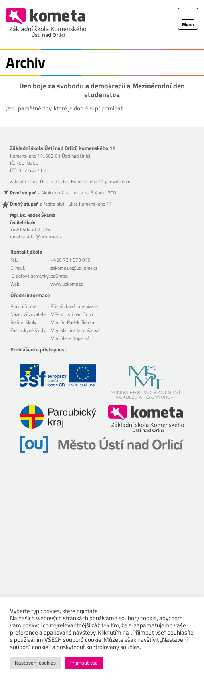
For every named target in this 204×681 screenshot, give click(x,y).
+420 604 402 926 (30, 229)
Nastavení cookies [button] (35, 663)
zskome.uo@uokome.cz (73, 268)
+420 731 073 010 (70, 260)
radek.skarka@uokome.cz (35, 236)
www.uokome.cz (66, 284)
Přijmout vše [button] (83, 663)
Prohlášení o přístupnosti (38, 349)
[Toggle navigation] (188, 19)
